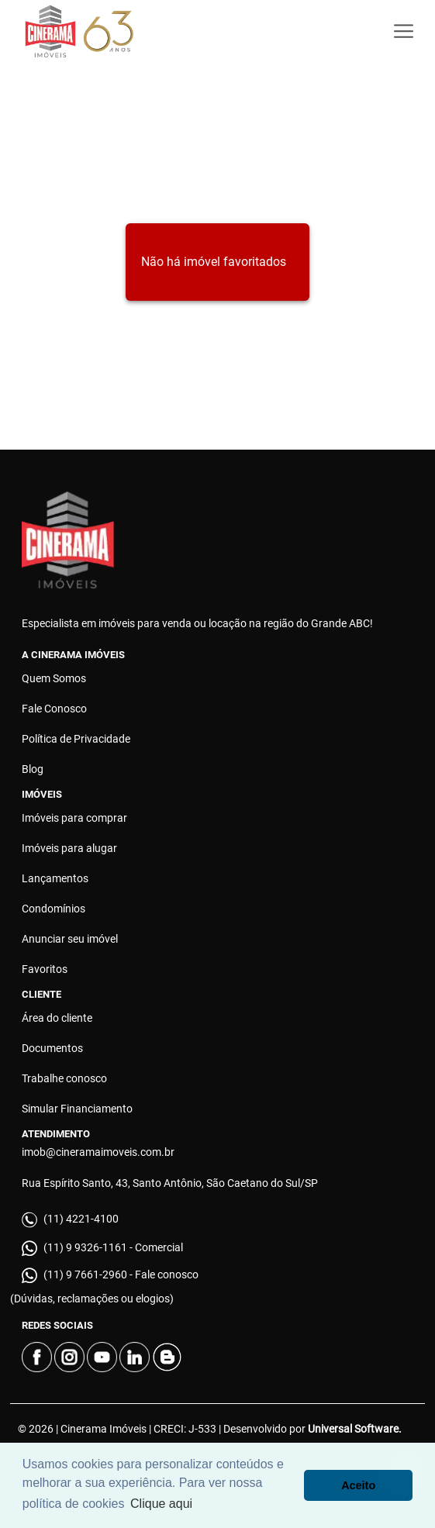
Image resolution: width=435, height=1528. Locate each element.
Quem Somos (54, 678)
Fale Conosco (54, 708)
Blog (32, 769)
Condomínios (53, 908)
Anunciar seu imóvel (70, 939)
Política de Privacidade (76, 739)
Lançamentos (55, 878)
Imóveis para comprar (74, 818)
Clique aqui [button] (161, 1503)
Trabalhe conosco (64, 1078)
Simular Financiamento (77, 1108)
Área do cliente (57, 1018)
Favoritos (44, 969)
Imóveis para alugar (69, 848)
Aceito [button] (358, 1485)
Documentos (52, 1048)
